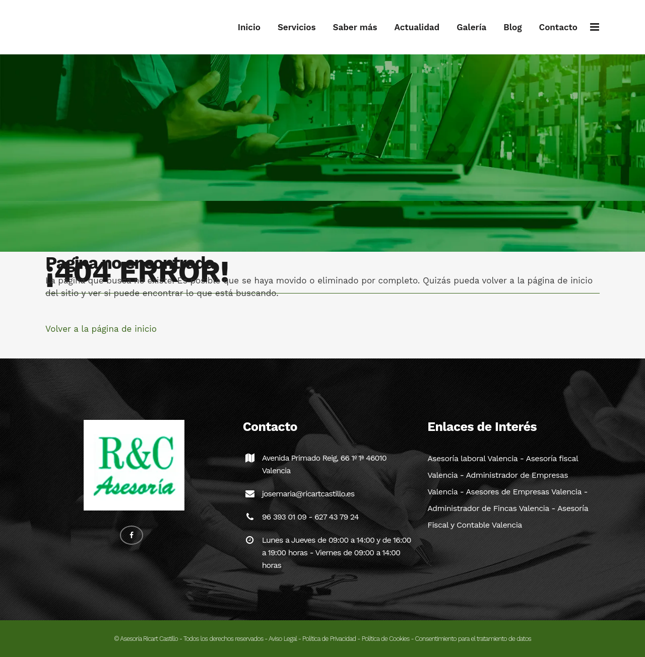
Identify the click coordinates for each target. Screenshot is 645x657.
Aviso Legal (283, 638)
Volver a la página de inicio (101, 329)
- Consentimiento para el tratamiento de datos (470, 638)
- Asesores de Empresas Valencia (520, 491)
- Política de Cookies (382, 638)
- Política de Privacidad (326, 638)
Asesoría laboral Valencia (472, 458)
